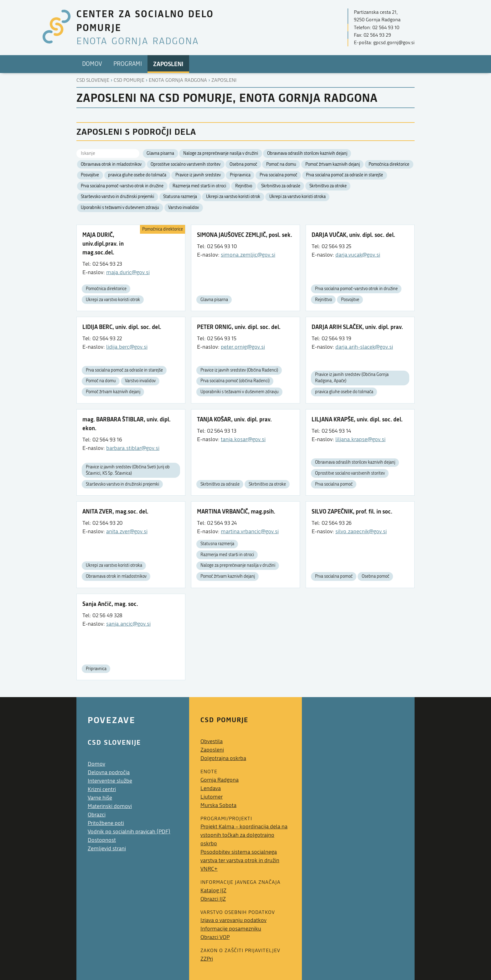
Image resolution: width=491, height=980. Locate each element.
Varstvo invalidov (183, 207)
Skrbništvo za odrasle (280, 186)
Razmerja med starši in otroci (199, 186)
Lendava (210, 788)
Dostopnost (102, 840)
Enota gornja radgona (178, 80)
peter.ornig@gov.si (243, 347)
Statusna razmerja (180, 196)
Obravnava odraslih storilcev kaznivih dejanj (307, 153)
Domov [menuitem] (92, 63)
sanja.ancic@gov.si (128, 624)
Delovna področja (109, 772)
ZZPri (206, 959)
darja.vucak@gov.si (357, 255)
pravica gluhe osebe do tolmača (137, 175)
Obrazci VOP (215, 937)
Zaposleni (223, 80)
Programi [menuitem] (127, 63)
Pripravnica (240, 175)
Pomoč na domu (281, 164)
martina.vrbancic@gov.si (250, 531)
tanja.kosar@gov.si (243, 439)
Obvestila (211, 741)
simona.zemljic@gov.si (248, 255)
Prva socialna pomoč (278, 175)
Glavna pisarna (160, 153)
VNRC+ (209, 869)
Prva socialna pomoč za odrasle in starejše (344, 175)
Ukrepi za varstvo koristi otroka (297, 196)
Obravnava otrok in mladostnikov (111, 164)
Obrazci (97, 814)
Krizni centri (102, 789)
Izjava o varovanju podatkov (233, 920)
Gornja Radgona (219, 780)
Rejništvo (243, 186)
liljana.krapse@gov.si (360, 439)
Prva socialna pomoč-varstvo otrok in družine (122, 186)
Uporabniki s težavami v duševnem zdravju (120, 207)
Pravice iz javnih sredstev (198, 175)
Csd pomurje (129, 80)
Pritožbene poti (106, 823)
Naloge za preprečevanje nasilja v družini (220, 153)
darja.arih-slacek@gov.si (364, 347)
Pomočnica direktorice (389, 164)
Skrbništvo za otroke (328, 186)
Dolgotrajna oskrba (223, 758)
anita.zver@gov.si (126, 531)
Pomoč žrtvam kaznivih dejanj (332, 164)
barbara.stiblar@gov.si (132, 448)
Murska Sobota (218, 805)
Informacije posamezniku (230, 928)
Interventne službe (110, 781)
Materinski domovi (110, 806)
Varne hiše (100, 798)
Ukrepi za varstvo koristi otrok (233, 196)
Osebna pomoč (243, 164)
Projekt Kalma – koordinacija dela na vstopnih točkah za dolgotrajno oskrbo (243, 835)
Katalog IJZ (213, 890)
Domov (96, 764)
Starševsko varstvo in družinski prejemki (117, 196)
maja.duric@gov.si (128, 272)
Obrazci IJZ (213, 899)
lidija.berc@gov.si (126, 347)
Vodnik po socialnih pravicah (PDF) (129, 831)
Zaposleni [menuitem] (168, 64)
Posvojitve (90, 175)
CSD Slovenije (92, 80)
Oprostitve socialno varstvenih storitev (185, 164)
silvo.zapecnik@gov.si (361, 531)
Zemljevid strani (107, 848)
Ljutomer (211, 797)
